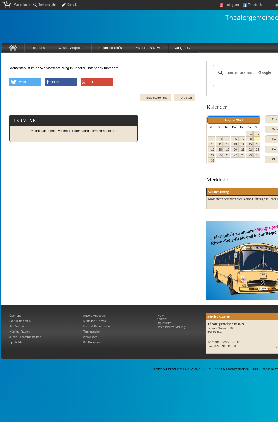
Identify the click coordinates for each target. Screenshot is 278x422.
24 (212, 155)
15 (250, 144)
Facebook (252, 5)
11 (220, 144)
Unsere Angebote (71, 48)
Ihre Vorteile (17, 326)
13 (235, 144)
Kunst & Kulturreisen (96, 326)
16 (257, 144)
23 (257, 149)
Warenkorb (22, 5)
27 (235, 155)
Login (160, 315)
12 (227, 144)
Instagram (229, 5)
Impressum (164, 323)
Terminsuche (45, 5)
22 (250, 149)
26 (227, 155)
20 (235, 149)
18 (220, 149)
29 (250, 155)
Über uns (38, 48)
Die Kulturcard (92, 342)
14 (242, 144)
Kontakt (72, 5)
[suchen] (249, 73)
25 (220, 155)
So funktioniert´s (110, 48)
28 (242, 155)
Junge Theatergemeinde (25, 336)
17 (212, 149)
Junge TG (182, 48)
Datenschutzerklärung (171, 327)
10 (212, 144)
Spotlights (15, 342)
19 (227, 149)
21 (242, 149)
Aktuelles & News (148, 48)
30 (257, 155)
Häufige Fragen (19, 331)
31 (212, 160)
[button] (184, 97)
